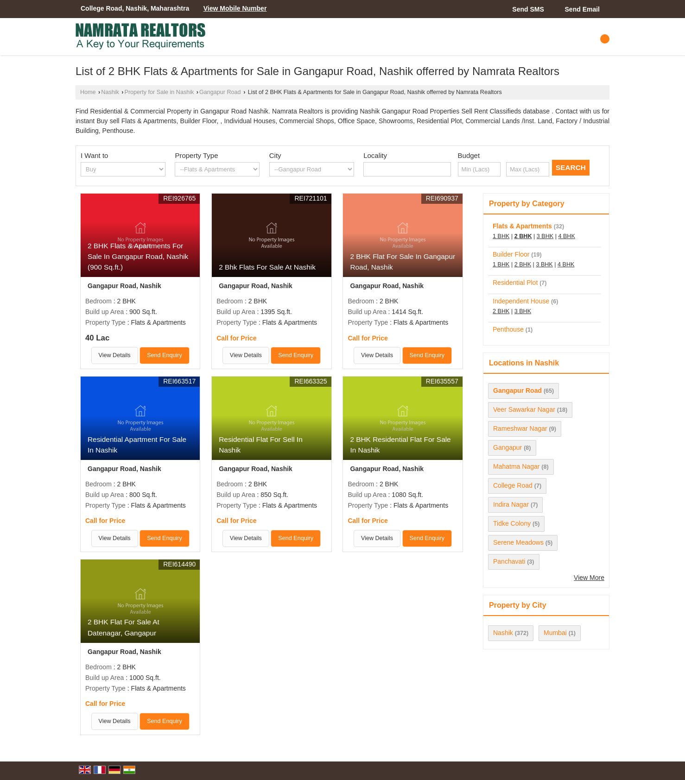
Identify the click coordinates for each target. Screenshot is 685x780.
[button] (235, 8)
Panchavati (509, 561)
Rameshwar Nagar (520, 428)
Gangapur (507, 447)
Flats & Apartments (522, 226)
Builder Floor (511, 254)
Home (88, 92)
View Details (115, 355)
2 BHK (523, 236)
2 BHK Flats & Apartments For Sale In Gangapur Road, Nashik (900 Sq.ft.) (138, 256)
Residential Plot (515, 282)
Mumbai (555, 632)
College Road (513, 485)
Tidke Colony (512, 523)
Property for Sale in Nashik (159, 92)
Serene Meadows (518, 542)
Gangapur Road (220, 92)
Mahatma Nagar (516, 466)
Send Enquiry (164, 355)
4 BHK (566, 236)
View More (589, 577)
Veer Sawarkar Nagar (524, 409)
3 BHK (545, 236)
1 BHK (501, 236)
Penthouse (508, 329)
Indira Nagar (511, 504)
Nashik (110, 92)
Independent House (521, 301)
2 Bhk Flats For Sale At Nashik (267, 267)
